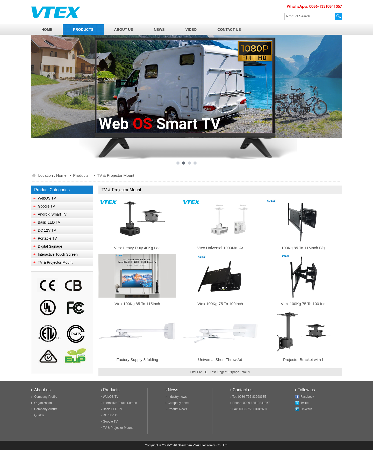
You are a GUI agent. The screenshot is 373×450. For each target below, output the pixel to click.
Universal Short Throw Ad (220, 359)
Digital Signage (50, 246)
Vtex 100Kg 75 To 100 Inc (303, 303)
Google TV (46, 206)
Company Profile (45, 397)
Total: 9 (245, 372)
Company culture (46, 409)
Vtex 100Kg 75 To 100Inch (220, 303)
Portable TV (47, 238)
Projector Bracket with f (303, 359)
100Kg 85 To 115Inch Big (303, 248)
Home (61, 175)
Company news (178, 403)
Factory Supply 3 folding (137, 359)
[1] (205, 372)
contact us (229, 29)
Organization (43, 403)
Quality (39, 415)
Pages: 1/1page (228, 372)
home (46, 29)
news (159, 29)
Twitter (305, 403)
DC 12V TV (47, 230)
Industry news (177, 397)
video (191, 29)
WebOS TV (47, 198)
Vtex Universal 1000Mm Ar (220, 248)
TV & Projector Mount (55, 262)
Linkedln (306, 409)
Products (80, 175)
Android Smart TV (52, 214)
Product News (177, 409)
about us (123, 29)
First (193, 372)
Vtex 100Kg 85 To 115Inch (137, 303)
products (83, 29)
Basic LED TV (49, 222)
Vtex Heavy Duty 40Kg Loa (137, 248)
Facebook (307, 397)
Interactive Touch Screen (58, 254)
